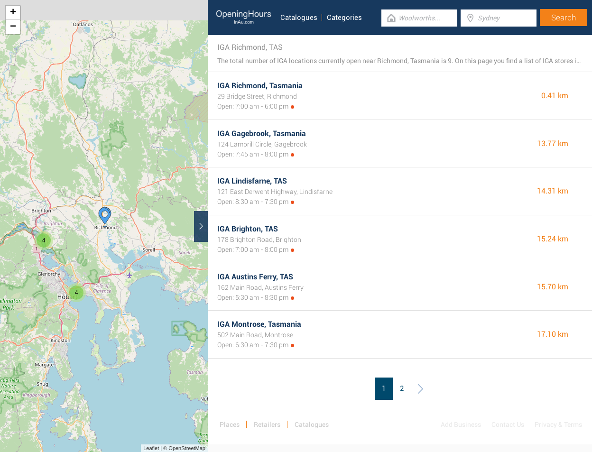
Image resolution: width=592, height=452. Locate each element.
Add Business (461, 424)
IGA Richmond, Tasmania (260, 85)
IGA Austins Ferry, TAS (255, 276)
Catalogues (298, 17)
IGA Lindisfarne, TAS (252, 180)
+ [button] (13, 13)
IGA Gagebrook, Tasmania (261, 133)
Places (230, 424)
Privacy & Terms (558, 424)
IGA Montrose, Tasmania (259, 324)
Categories (344, 17)
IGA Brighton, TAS (247, 228)
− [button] (13, 27)
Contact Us (507, 424)
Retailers (267, 424)
